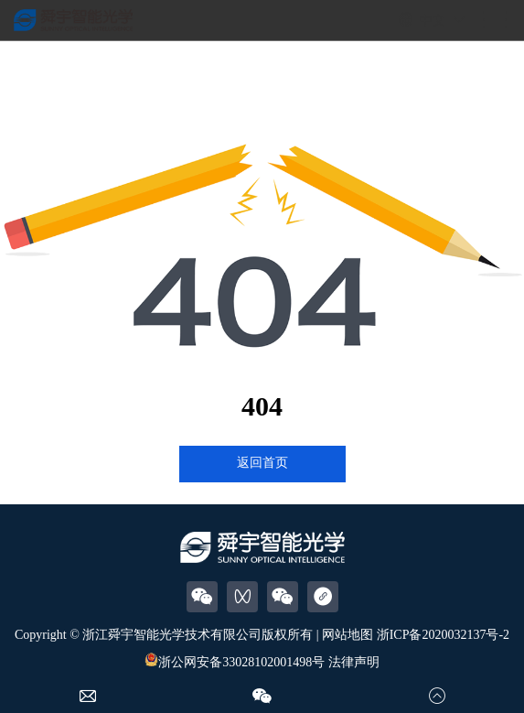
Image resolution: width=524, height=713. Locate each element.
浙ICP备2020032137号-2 (443, 635)
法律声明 (354, 662)
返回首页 (262, 463)
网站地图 (347, 635)
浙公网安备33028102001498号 (234, 662)
